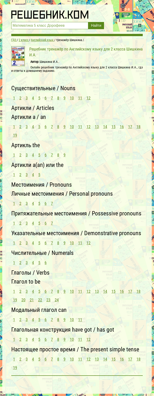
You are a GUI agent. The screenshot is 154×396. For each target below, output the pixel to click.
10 (72, 98)
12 (88, 98)
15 (113, 126)
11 (80, 98)
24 (57, 300)
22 (40, 300)
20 (23, 300)
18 (138, 126)
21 (32, 300)
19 (15, 135)
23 (48, 300)
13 (97, 126)
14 (105, 126)
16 (122, 126)
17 (130, 126)
